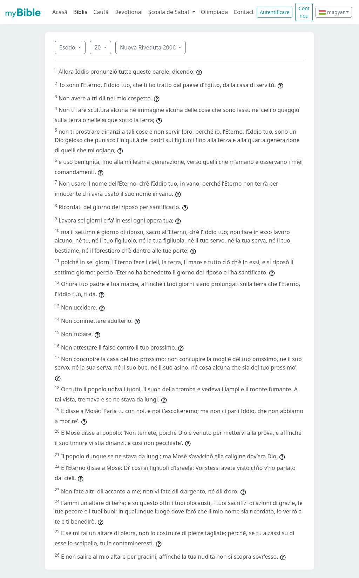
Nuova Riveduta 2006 (148, 47)
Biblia (80, 12)
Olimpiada (214, 12)
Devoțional (128, 12)
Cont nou (304, 12)
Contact (243, 12)
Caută (101, 12)
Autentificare (274, 12)
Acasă (60, 12)
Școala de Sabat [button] (169, 12)
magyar (332, 12)
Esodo (68, 47)
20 (98, 47)
